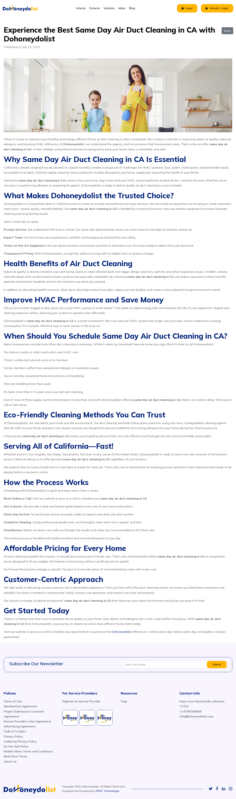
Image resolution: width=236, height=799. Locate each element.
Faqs (124, 701)
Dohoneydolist (121, 632)
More (121, 8)
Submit (216, 664)
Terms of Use (13, 701)
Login (187, 8)
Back (227, 31)
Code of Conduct (15, 731)
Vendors (109, 8)
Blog (132, 8)
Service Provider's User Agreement (27, 721)
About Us (10, 761)
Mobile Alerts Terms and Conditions (28, 751)
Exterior (94, 8)
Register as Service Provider (81, 701)
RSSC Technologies (107, 791)
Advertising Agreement (20, 726)
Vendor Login (217, 8)
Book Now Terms (15, 756)
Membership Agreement (20, 706)
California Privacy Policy (20, 741)
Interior (81, 8)
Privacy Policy (13, 736)
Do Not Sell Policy (16, 746)
